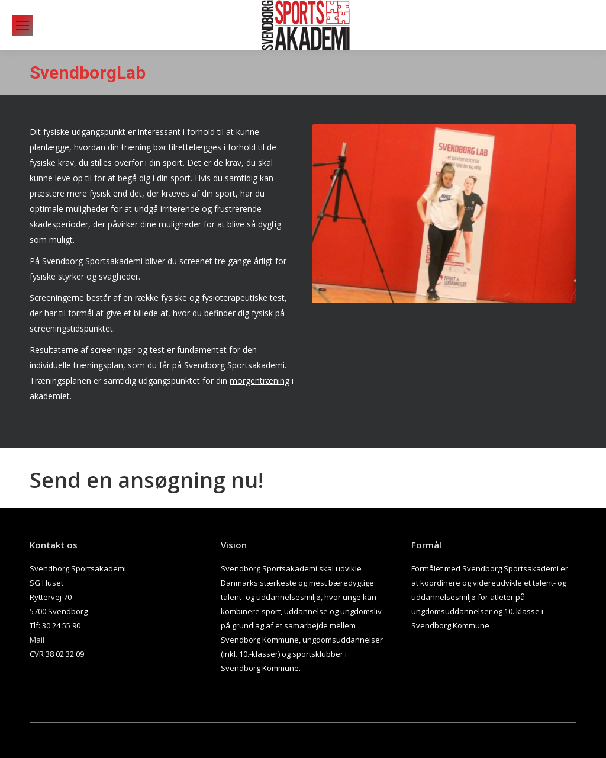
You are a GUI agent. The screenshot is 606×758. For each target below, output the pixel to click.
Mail (37, 639)
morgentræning (259, 380)
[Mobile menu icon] (22, 25)
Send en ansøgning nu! (146, 479)
